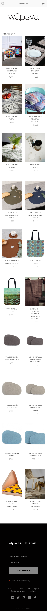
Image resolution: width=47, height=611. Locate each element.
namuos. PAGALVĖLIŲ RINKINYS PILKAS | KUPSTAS (35, 407)
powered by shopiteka (23, 608)
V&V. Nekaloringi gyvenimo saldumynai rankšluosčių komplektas (35, 314)
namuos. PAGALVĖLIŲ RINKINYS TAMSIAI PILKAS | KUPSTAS (35, 359)
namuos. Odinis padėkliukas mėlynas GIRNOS (35, 215)
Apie (21, 589)
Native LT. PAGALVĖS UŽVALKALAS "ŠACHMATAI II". (35, 119)
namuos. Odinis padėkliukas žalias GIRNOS (11, 215)
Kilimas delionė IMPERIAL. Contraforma (11, 504)
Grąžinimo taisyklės (18, 591)
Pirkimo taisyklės (32, 589)
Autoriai (11, 589)
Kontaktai (32, 591)
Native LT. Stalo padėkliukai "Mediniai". (35, 71)
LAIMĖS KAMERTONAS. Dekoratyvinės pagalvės (12, 71)
